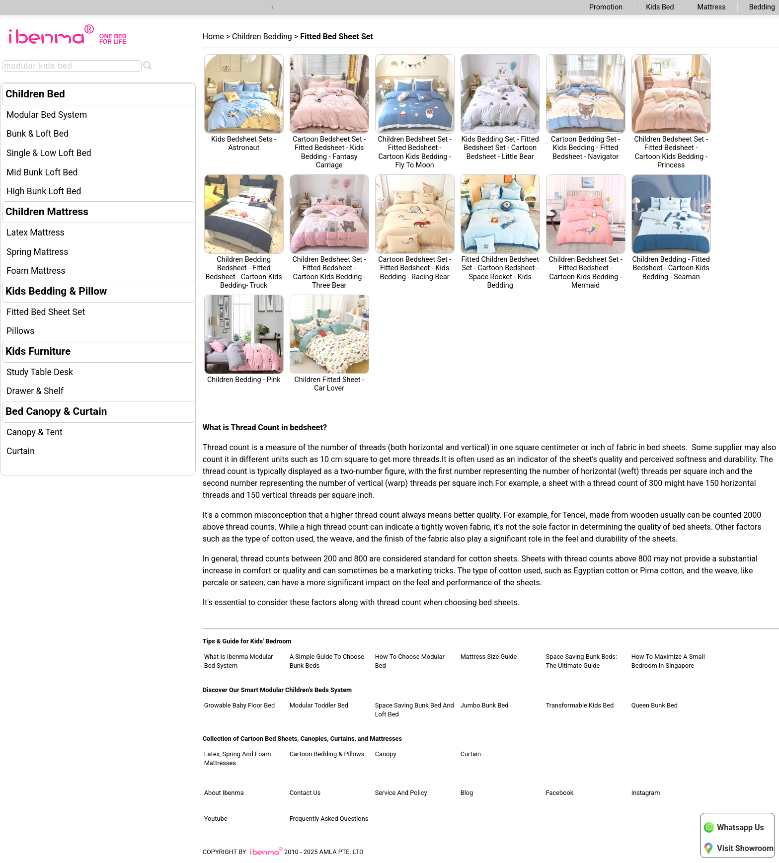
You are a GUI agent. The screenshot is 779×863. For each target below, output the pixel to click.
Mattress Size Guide (489, 656)
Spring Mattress (37, 252)
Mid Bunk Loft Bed (42, 172)
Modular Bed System (46, 115)
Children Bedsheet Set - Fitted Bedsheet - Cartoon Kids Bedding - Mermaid (585, 232)
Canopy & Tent (34, 432)
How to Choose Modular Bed (410, 661)
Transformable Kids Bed (580, 705)
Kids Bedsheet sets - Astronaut (244, 103)
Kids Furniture (38, 351)
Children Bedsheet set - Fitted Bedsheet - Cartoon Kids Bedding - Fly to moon (415, 111)
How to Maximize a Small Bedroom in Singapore (668, 661)
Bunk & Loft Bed (37, 134)
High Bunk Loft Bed (43, 191)
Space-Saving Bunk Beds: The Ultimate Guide (581, 661)
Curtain (20, 451)
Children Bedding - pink (244, 339)
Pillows (20, 331)
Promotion (606, 7)
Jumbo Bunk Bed (485, 705)
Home (213, 36)
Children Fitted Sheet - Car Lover (329, 343)
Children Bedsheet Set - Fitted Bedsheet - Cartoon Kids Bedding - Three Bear (329, 232)
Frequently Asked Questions (329, 818)
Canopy (385, 754)
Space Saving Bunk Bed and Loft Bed (414, 710)
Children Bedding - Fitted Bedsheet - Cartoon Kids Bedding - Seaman (671, 227)
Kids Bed (660, 7)
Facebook (560, 792)
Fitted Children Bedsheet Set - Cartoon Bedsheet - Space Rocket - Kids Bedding (500, 232)
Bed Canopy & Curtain (56, 411)
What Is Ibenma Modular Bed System (238, 661)
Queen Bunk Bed (654, 705)
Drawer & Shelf (35, 391)
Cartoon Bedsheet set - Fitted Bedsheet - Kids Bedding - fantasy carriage (329, 111)
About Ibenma (224, 792)
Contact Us (305, 792)
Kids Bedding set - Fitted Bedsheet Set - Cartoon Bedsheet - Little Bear (500, 107)
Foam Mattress (36, 271)
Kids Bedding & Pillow (56, 291)
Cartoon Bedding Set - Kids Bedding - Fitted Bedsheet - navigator (585, 107)
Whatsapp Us (733, 827)
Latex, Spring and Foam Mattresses (237, 758)
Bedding (762, 7)
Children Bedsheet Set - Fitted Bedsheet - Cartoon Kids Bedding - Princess (671, 111)
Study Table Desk (39, 372)
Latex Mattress (35, 232)
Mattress (712, 7)
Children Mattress (46, 212)
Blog (467, 792)
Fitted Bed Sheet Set (45, 312)
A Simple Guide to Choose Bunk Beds (327, 661)
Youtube (216, 818)
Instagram (645, 792)
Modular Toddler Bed (319, 705)
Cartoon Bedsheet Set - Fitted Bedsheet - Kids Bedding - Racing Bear (415, 227)
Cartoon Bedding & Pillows (327, 754)
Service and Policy (401, 792)
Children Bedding (262, 36)
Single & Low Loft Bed (48, 153)
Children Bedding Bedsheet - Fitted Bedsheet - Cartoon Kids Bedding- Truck (244, 232)
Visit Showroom (738, 848)
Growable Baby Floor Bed (239, 705)
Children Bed (35, 94)
